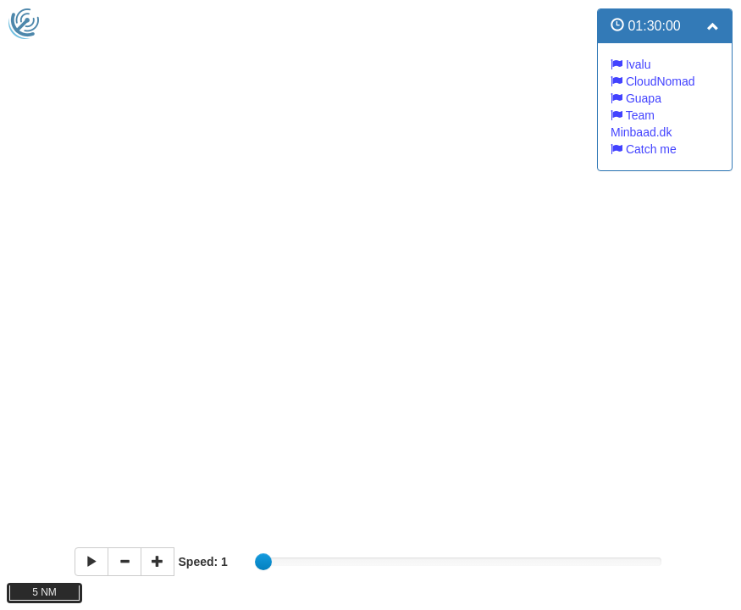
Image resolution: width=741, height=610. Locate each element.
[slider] (263, 561)
